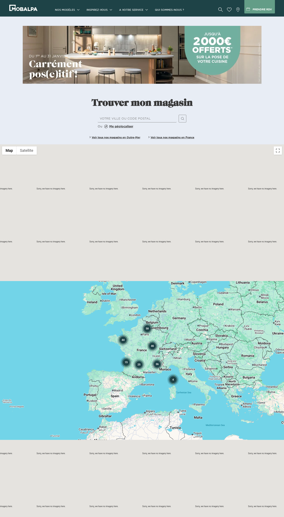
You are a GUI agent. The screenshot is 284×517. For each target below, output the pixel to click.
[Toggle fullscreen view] (278, 150)
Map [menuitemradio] (9, 150)
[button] (157, 364)
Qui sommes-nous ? (169, 9)
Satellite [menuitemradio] (26, 150)
